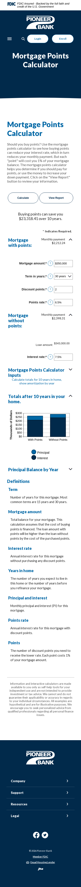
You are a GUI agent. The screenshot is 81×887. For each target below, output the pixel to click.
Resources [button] (19, 804)
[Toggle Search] (23, 39)
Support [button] (17, 793)
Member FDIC (40, 856)
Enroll (62, 38)
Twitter (45, 836)
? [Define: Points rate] (50, 302)
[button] (40, 242)
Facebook (36, 836)
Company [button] (18, 781)
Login (37, 38)
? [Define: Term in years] (50, 276)
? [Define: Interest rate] (50, 357)
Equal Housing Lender (42, 862)
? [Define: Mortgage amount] (50, 263)
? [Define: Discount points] (50, 289)
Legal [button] (15, 816)
